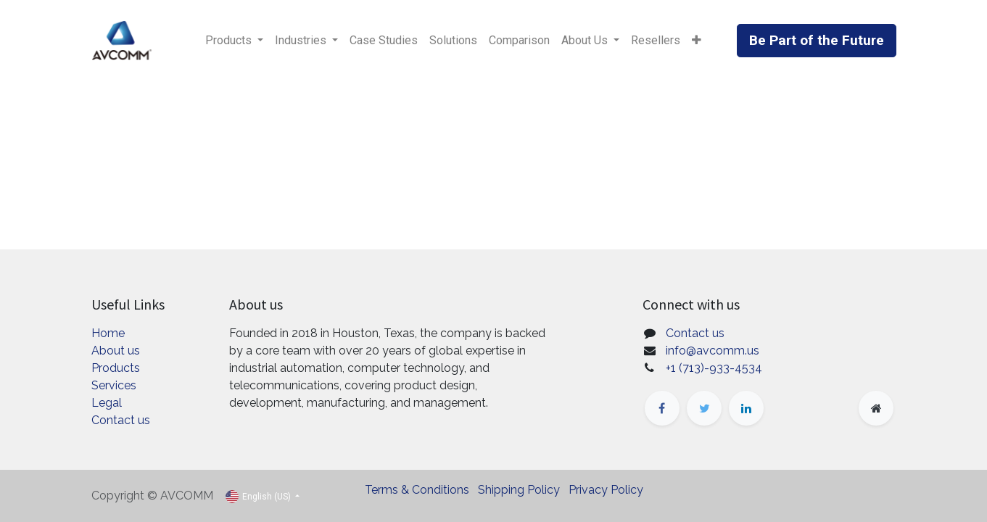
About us (115, 350)
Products (115, 368)
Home (108, 333)
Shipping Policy (519, 490)
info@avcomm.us (712, 350)
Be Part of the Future (816, 40)
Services (113, 385)
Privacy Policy (606, 490)
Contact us (120, 420)
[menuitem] (384, 40)
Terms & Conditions (417, 490)
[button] (696, 40)
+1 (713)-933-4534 (714, 368)
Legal (106, 403)
